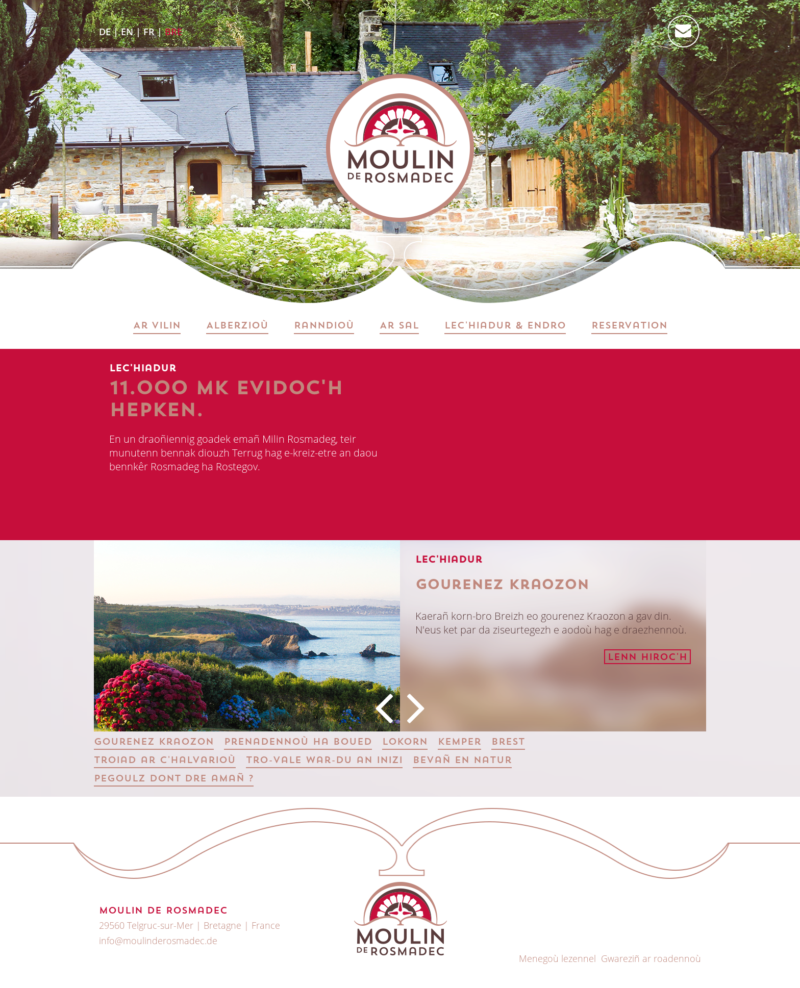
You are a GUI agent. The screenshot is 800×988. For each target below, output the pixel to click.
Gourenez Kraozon (154, 742)
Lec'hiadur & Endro (505, 326)
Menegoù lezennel (557, 958)
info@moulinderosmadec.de (158, 940)
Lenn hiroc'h (647, 658)
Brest (508, 742)
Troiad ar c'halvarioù (165, 761)
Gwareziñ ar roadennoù (651, 958)
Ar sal (399, 326)
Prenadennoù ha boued (298, 742)
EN (127, 32)
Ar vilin (157, 326)
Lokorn (405, 742)
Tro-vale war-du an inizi (324, 761)
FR (149, 32)
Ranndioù (324, 326)
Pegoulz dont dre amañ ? (174, 779)
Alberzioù (237, 326)
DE (105, 32)
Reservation (629, 326)
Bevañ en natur (462, 761)
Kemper (459, 742)
